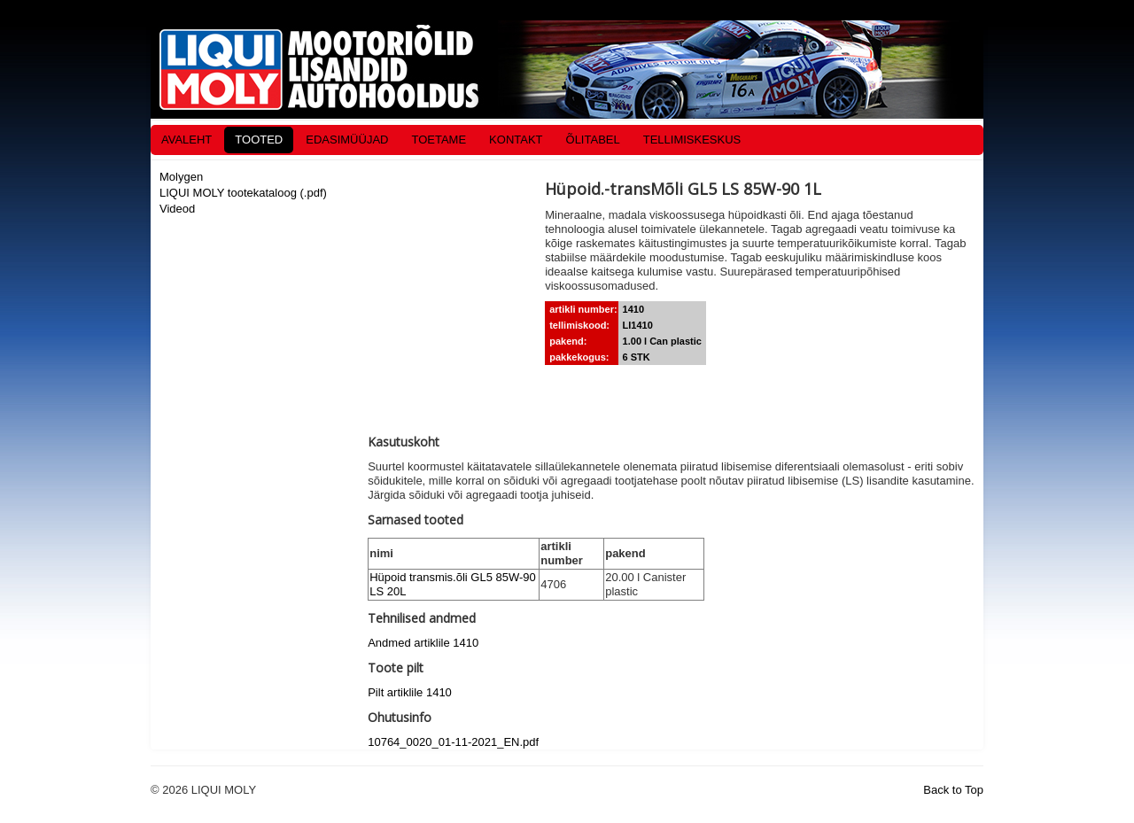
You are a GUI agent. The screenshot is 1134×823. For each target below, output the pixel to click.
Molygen (181, 176)
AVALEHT (186, 139)
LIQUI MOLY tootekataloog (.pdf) (243, 192)
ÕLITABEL (593, 139)
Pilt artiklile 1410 (410, 692)
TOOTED (259, 139)
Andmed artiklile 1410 (423, 642)
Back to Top (953, 789)
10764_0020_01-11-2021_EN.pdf (453, 742)
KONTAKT (515, 139)
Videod (177, 208)
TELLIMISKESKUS (692, 139)
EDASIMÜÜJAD (347, 139)
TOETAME (438, 139)
